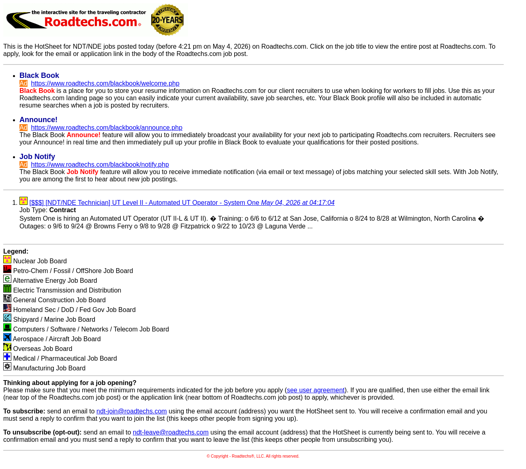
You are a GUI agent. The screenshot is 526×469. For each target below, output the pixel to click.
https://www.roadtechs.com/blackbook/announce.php (106, 127)
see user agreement (315, 390)
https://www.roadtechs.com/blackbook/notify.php (100, 164)
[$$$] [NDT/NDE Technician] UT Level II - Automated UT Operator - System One (181, 202)
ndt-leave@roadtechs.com (171, 432)
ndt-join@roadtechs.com (131, 411)
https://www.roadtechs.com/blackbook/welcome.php (105, 83)
